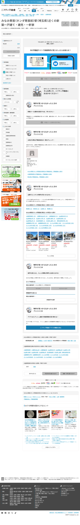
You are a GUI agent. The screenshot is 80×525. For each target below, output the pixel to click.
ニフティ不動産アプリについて (68, 490)
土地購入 (37, 495)
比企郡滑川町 (63, 216)
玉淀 (75, 340)
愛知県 (11, 496)
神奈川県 (16, 491)
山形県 (29, 488)
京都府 (18, 498)
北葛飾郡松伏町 (43, 223)
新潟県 (11, 494)
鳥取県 (18, 500)
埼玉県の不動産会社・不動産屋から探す (38, 177)
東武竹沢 (50, 340)
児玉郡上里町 (51, 221)
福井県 (29, 494)
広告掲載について (65, 493)
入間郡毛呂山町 (42, 216)
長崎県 (18, 503)
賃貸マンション (41, 488)
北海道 (11, 488)
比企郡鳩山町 (30, 221)
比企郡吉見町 (61, 218)
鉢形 (72, 340)
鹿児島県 (12, 504)
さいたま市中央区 (59, 225)
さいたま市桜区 (32, 228)
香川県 (11, 501)
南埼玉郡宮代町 (62, 221)
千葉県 (23, 491)
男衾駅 (29, 209)
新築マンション (28, 397)
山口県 (26, 500)
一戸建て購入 (38, 493)
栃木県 (30, 491)
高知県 (18, 501)
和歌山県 (30, 498)
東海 (3, 496)
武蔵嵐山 (40, 340)
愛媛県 (15, 501)
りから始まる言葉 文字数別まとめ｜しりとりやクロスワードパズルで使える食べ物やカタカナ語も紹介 (37, 442)
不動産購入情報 (38, 490)
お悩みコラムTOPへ (51, 447)
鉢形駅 (36, 209)
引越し (36, 507)
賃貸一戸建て (55, 488)
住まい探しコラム (39, 502)
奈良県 (26, 498)
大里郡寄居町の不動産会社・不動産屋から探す (40, 174)
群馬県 (11, 493)
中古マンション (37, 397)
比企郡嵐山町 (30, 218)
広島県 (11, 500)
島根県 (22, 500)
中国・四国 (4, 500)
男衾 (69, 340)
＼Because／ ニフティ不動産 (67, 488)
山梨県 (15, 494)
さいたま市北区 (68, 223)
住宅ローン (37, 504)
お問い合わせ (64, 491)
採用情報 (76, 512)
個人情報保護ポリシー (61, 512)
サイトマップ (64, 495)
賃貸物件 (62, 397)
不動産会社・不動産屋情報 (31, 399)
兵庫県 (15, 498)
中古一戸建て (52, 397)
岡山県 (15, 500)
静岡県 (18, 496)
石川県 (26, 494)
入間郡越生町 (53, 216)
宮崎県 (29, 503)
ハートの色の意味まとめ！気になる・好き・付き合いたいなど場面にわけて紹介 (57, 422)
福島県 (11, 489)
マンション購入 (38, 491)
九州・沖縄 (4, 503)
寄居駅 (50, 209)
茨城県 (27, 491)
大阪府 (11, 498)
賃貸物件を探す (7, 83)
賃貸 (36, 488)
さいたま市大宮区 (32, 225)
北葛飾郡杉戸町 (31, 223)
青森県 (15, 488)
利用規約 (70, 512)
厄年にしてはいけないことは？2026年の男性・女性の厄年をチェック (44, 422)
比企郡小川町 (40, 218)
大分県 (26, 503)
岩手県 (18, 488)
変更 (18, 44)
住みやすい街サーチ (39, 500)
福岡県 (11, 503)
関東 (3, 491)
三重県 (22, 496)
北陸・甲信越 (5, 494)
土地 (58, 397)
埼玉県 (19, 491)
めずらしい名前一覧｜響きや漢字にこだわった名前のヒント (71, 421)
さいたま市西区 (55, 223)
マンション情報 (38, 498)
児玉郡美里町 (40, 221)
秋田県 (26, 488)
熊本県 (22, 503)
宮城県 (22, 488)
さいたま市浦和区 (45, 228)
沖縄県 (16, 504)
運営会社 (52, 512)
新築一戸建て (45, 493)
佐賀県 (15, 503)
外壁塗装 (37, 505)
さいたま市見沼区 (45, 225)
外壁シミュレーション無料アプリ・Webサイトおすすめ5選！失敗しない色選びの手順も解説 (38, 439)
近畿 (3, 498)
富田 (34, 366)
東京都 (11, 491)
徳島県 (29, 500)
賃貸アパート (49, 488)
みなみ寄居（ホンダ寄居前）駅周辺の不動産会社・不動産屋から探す (45, 171)
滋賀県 (22, 498)
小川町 (45, 340)
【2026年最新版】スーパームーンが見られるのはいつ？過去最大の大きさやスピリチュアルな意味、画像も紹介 (30, 423)
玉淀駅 (43, 209)
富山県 (22, 494)
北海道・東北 (5, 488)
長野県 (18, 494)
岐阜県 (15, 496)
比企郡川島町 (50, 218)
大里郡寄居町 (31, 216)
